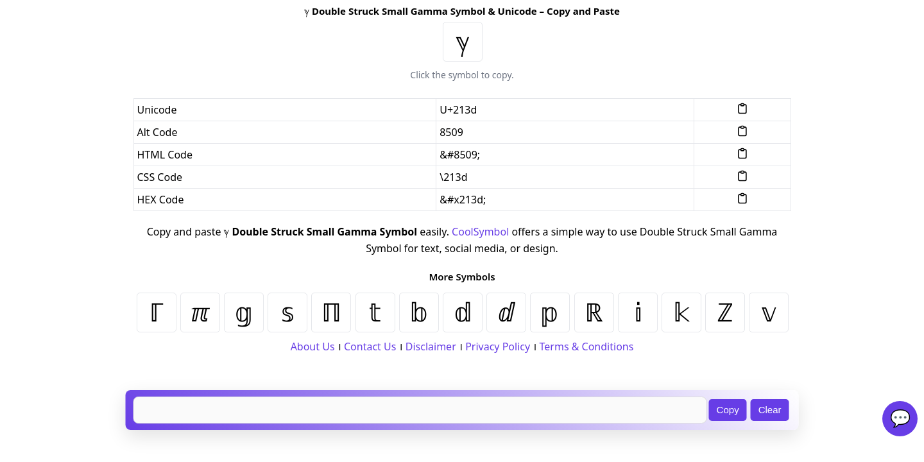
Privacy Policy (497, 346)
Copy (728, 409)
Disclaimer (431, 346)
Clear (770, 409)
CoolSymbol (480, 232)
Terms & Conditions (587, 346)
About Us (313, 346)
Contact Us (370, 346)
